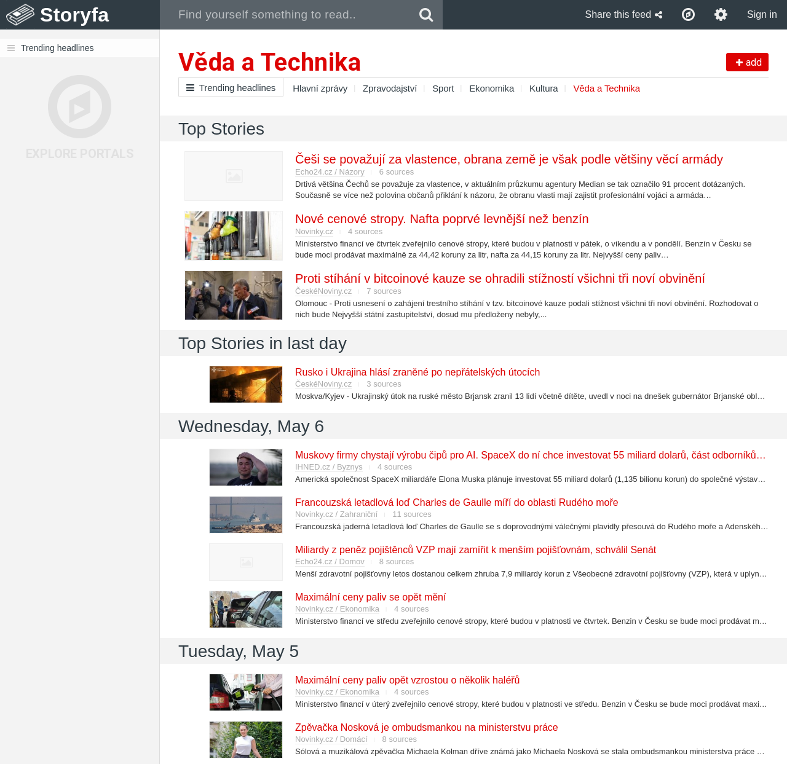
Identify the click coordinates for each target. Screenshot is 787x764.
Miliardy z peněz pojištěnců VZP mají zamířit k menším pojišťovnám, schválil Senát (475, 550)
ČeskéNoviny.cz (323, 291)
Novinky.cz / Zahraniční (336, 514)
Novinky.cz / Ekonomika (337, 608)
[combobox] (285, 15)
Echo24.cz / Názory (330, 171)
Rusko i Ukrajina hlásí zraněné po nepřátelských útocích (417, 372)
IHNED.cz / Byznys (329, 466)
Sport (443, 88)
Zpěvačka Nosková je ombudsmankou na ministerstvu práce (426, 727)
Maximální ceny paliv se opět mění (370, 597)
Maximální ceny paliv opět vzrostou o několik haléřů (407, 680)
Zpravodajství (390, 88)
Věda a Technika (607, 88)
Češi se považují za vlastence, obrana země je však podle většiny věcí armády (509, 159)
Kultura (543, 88)
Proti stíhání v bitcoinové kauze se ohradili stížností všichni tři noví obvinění (500, 278)
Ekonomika (491, 88)
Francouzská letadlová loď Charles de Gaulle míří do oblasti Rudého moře (457, 502)
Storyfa (74, 15)
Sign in (762, 14)
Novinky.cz (314, 231)
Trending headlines (230, 87)
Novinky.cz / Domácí (331, 739)
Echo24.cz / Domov (330, 561)
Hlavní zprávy (320, 88)
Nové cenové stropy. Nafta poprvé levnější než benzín (442, 219)
